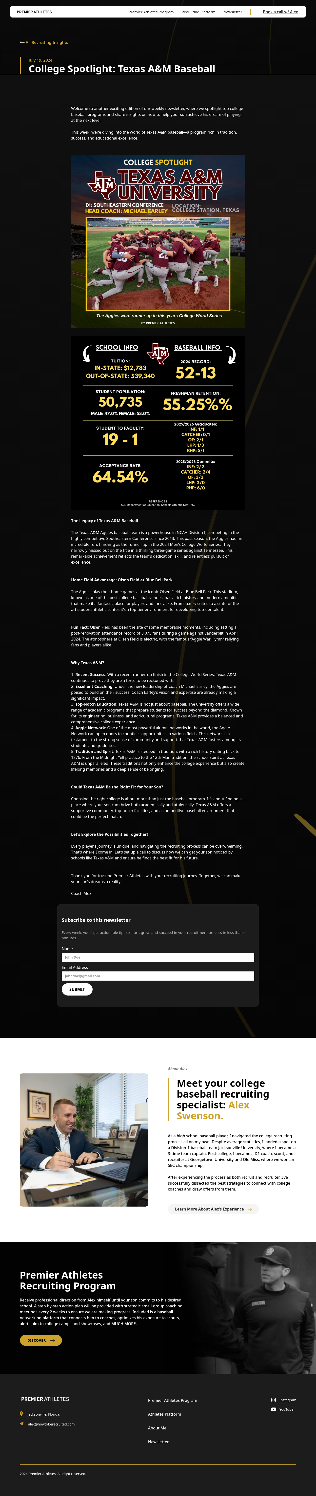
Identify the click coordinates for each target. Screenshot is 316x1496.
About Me (157, 1428)
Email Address (75, 967)
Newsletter (158, 1441)
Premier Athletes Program (172, 1400)
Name (67, 948)
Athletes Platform (164, 1414)
